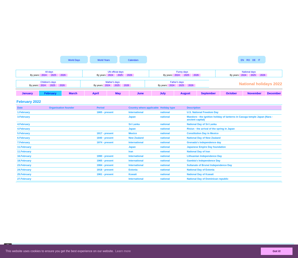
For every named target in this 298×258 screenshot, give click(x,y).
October (231, 93)
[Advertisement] (149, 26)
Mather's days (112, 82)
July (163, 93)
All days (49, 72)
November (254, 93)
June (140, 93)
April (95, 93)
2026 (63, 75)
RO (248, 60)
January (27, 93)
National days (249, 72)
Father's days (177, 82)
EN (242, 60)
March (73, 93)
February (50, 93)
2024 (44, 75)
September (208, 93)
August (185, 93)
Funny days (182, 72)
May (118, 93)
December (274, 93)
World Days (74, 60)
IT (259, 60)
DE (254, 60)
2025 (53, 75)
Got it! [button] (277, 251)
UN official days (115, 72)
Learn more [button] (123, 251)
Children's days (48, 82)
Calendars (133, 60)
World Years (103, 60)
